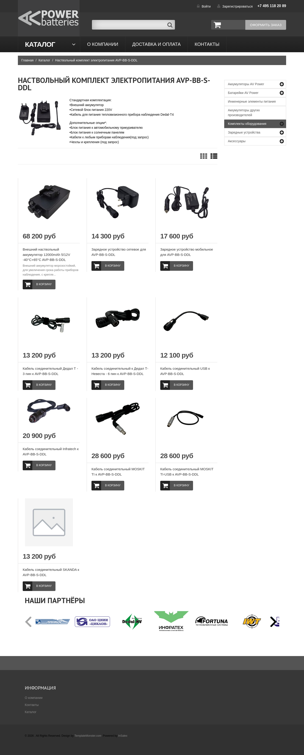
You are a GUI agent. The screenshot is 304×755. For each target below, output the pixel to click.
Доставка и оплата (156, 44)
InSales (122, 735)
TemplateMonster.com (88, 735)
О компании (102, 44)
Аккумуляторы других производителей (244, 112)
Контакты (32, 705)
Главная (27, 60)
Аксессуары (237, 141)
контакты (207, 44)
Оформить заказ (266, 25)
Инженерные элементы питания (252, 101)
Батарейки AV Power (243, 93)
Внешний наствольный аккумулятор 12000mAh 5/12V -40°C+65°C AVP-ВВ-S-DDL (46, 254)
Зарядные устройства (244, 132)
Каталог (40, 44)
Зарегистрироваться (237, 6)
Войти (206, 6)
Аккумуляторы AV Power (246, 84)
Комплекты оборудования (247, 124)
